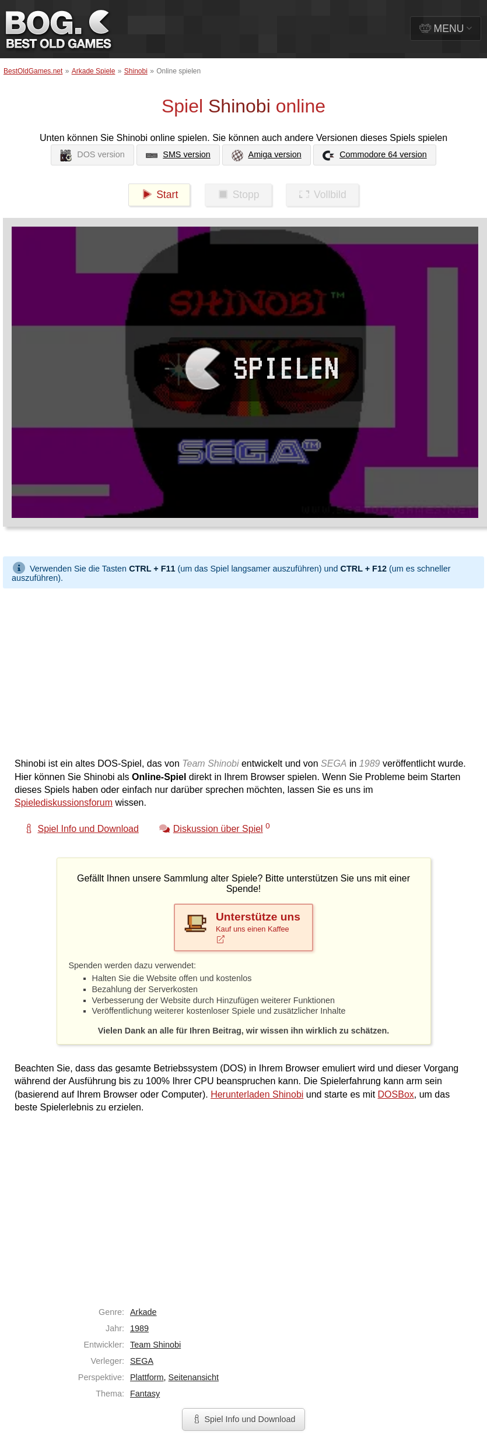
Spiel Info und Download (243, 1419)
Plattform (147, 1377)
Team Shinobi (155, 1344)
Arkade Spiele (93, 71)
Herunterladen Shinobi (257, 1094)
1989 (139, 1328)
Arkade (143, 1312)
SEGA (141, 1361)
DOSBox (396, 1094)
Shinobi (136, 71)
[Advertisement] (224, 670)
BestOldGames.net (32, 71)
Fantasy (145, 1393)
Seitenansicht (194, 1377)
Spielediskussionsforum (64, 802)
